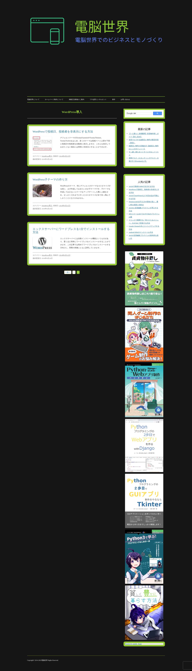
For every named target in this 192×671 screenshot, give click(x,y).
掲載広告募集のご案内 (76, 99)
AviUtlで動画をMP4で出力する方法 (142, 186)
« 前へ (67, 272)
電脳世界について (33, 99)
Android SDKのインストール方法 (141, 232)
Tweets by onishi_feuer (133, 644)
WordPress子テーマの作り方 (50, 179)
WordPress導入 (47, 156)
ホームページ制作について (54, 99)
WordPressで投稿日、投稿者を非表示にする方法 (63, 131)
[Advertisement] (96, 75)
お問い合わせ (125, 99)
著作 (113, 99)
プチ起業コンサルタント (98, 99)
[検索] (139, 113)
